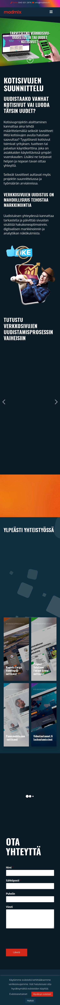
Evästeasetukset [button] (18, 994)
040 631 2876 (25, 2)
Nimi (9, 867)
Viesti (9, 907)
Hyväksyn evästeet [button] (42, 994)
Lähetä (16, 952)
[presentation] (30, 943)
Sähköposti (13, 880)
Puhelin (10, 893)
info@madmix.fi (42, 2)
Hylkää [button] (30, 1000)
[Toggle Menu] (52, 11)
